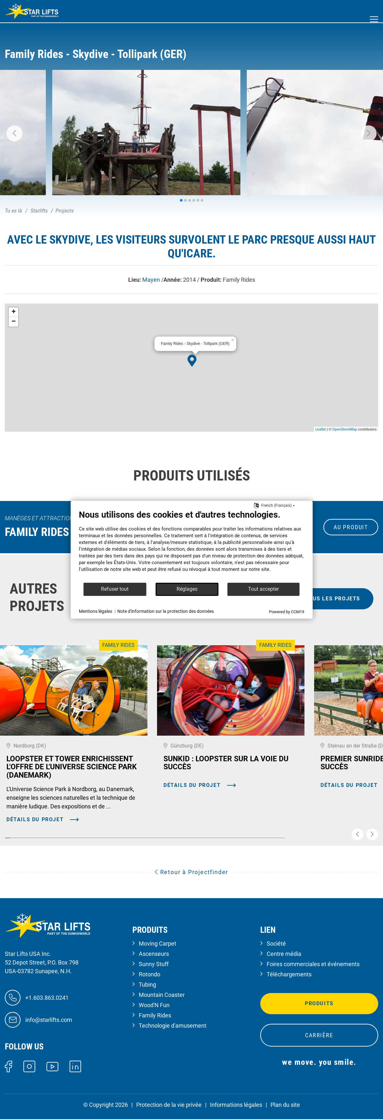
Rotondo (149, 974)
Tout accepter (263, 589)
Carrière (319, 1035)
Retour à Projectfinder (191, 872)
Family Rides (155, 1015)
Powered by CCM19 (286, 611)
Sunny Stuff (154, 964)
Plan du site (285, 1104)
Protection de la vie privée (169, 1104)
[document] (191, 546)
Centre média (284, 953)
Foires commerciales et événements (313, 964)
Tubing (147, 984)
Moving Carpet (157, 943)
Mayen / (152, 279)
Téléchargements (289, 974)
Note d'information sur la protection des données (165, 611)
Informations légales (236, 1104)
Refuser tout (115, 589)
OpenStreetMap (344, 429)
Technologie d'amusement (172, 1025)
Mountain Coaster (162, 994)
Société (276, 943)
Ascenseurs (154, 953)
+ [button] (14, 312)
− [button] (14, 322)
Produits (319, 1003)
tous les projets (332, 599)
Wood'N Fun (154, 1005)
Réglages (187, 589)
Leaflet (320, 429)
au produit (351, 527)
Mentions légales (95, 611)
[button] (14, 133)
